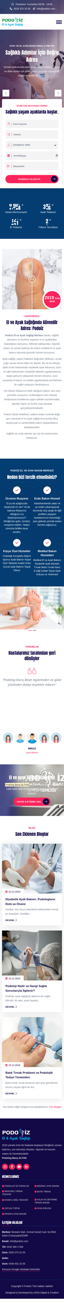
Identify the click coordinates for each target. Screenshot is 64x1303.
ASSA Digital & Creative (46, 1292)
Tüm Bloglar (55, 1107)
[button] (30, 630)
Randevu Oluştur (37, 179)
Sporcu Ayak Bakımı (14, 1214)
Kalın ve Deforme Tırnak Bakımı (46, 1201)
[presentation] (6, 93)
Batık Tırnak (43, 1191)
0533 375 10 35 (22, 8)
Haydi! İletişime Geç (33, 801)
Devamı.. (11, 920)
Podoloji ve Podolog (15, 1186)
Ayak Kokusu (43, 1208)
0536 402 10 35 (17, 1263)
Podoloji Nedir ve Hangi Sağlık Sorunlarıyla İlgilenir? (26, 988)
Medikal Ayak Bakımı (47, 1186)
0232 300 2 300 (15, 1246)
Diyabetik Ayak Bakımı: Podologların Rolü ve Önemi (30, 901)
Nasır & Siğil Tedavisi (15, 1200)
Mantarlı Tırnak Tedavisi (12, 1193)
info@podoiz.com (46, 8)
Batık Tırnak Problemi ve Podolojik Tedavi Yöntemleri (29, 1075)
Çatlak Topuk (11, 1208)
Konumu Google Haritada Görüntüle (21, 1269)
